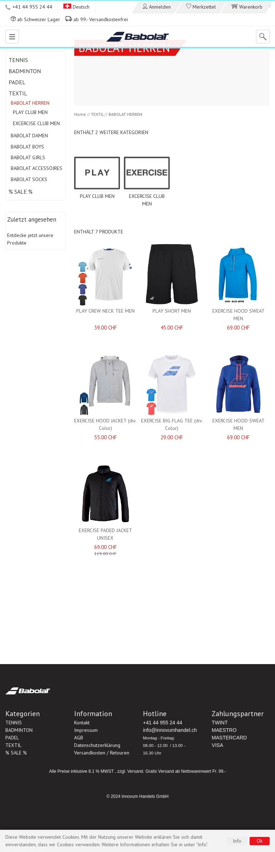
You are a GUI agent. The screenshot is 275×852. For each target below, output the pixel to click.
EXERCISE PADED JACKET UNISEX (105, 534)
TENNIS (18, 59)
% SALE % (21, 191)
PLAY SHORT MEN (172, 311)
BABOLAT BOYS (27, 146)
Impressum (86, 730)
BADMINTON (25, 71)
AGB (78, 737)
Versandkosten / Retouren (101, 752)
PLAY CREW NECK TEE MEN (105, 311)
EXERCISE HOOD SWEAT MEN (238, 315)
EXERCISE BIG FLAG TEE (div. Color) (172, 424)
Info (237, 841)
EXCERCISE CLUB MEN (36, 123)
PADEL (17, 82)
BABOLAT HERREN (30, 103)
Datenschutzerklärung (97, 745)
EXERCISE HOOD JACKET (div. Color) (105, 424)
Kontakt (82, 722)
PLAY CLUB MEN (30, 112)
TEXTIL (18, 93)
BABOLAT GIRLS (28, 157)
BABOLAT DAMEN (29, 135)
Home (80, 114)
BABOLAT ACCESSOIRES (36, 168)
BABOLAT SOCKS (29, 179)
